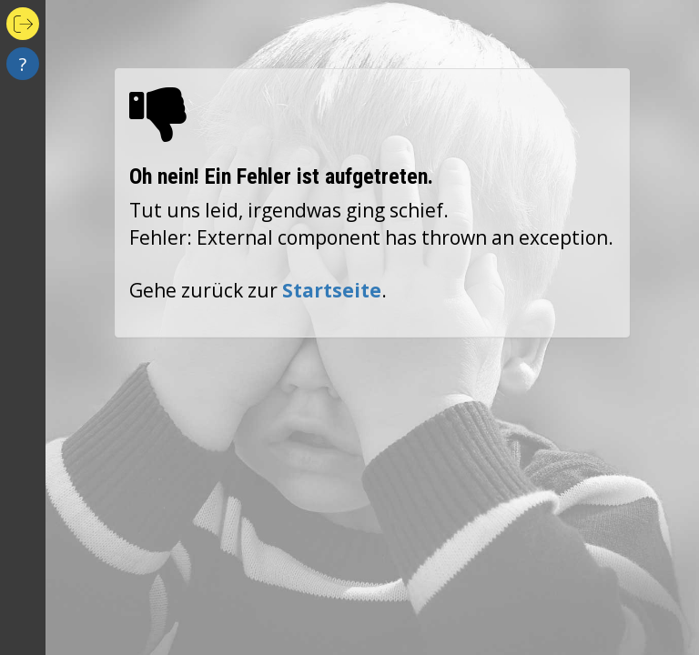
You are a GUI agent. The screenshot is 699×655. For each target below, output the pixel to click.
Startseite (331, 290)
